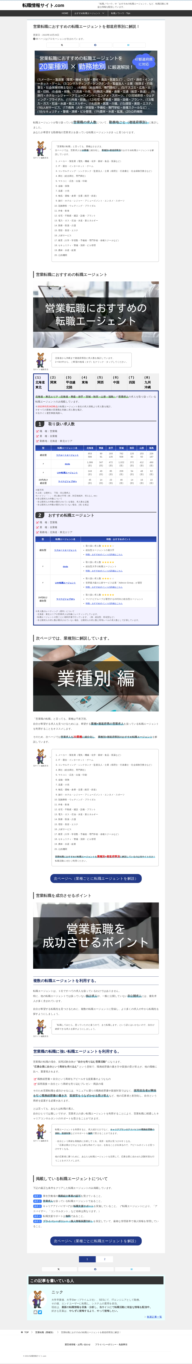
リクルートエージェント (68, 455)
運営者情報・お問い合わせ (77, 1345)
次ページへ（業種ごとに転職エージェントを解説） (96, 878)
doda (68, 464)
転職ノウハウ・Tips (120, 13)
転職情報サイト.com (44, 5)
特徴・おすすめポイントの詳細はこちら (107, 554)
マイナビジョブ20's (68, 481)
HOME (65, 13)
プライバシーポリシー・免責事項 (111, 1345)
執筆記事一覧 (154, 1317)
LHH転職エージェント (68, 472)
